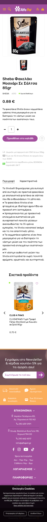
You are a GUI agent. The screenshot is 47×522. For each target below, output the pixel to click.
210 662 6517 (24, 438)
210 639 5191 (25, 423)
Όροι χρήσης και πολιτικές (23, 506)
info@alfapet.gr (23, 443)
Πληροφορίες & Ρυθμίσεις (15, 513)
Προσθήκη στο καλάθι (20, 138)
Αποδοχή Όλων (35, 513)
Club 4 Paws (16, 315)
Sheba (6, 93)
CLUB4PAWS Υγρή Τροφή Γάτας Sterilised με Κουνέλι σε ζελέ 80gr (23, 322)
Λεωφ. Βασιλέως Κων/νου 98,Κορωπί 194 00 (24, 433)
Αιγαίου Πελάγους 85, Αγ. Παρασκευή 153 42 (25, 418)
